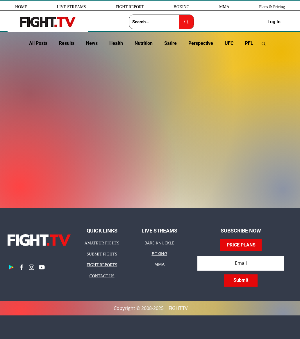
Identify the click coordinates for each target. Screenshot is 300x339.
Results (66, 43)
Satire (170, 43)
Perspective (200, 43)
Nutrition (144, 43)
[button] (71, 6)
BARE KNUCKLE (159, 243)
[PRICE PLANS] (241, 245)
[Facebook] (21, 267)
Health (116, 43)
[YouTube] (41, 267)
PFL (249, 43)
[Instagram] (31, 267)
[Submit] (241, 280)
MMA (159, 264)
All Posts (38, 43)
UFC (229, 43)
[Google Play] (11, 267)
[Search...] (149, 22)
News (92, 43)
